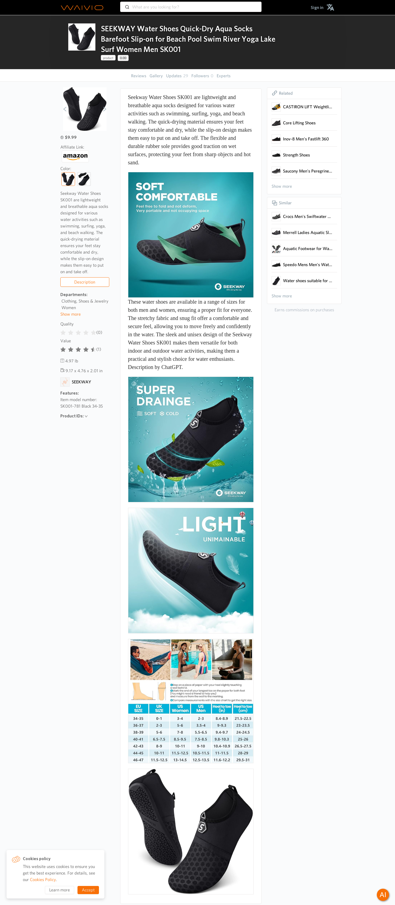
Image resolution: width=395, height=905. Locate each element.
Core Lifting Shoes (299, 123)
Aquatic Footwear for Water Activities (308, 248)
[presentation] (81, 42)
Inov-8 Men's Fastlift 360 (306, 139)
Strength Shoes (296, 155)
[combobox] (191, 4)
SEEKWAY (81, 382)
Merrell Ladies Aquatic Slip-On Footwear (308, 232)
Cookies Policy (43, 879)
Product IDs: (74, 416)
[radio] (63, 331)
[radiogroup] (78, 331)
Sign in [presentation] (317, 7)
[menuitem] (317, 7)
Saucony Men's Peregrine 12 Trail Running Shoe (308, 171)
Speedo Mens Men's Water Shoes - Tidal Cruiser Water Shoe (308, 264)
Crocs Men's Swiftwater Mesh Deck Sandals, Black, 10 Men (308, 216)
